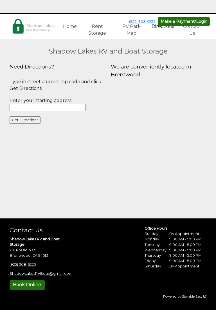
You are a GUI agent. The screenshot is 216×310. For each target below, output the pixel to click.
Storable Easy (194, 296)
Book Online (27, 284)
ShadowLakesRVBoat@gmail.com (41, 273)
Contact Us (192, 30)
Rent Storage (97, 30)
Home (70, 26)
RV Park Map (131, 30)
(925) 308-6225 (142, 21)
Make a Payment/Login (184, 21)
